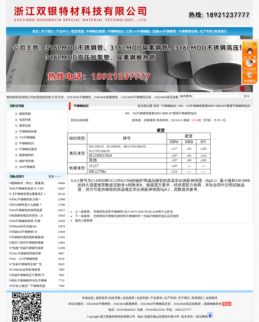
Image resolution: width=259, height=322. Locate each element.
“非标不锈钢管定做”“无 (26, 264)
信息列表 (25, 119)
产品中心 (62, 31)
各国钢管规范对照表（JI (27, 215)
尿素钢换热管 (212, 304)
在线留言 (212, 298)
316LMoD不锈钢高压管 (155, 304)
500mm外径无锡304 (24, 226)
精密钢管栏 (26, 155)
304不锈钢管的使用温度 (26, 210)
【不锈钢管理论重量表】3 (28, 194)
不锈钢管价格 (188, 31)
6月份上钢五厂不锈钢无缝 (28, 286)
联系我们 (220, 31)
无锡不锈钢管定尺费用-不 (28, 275)
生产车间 (206, 31)
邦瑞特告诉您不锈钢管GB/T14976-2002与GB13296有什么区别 (133, 211)
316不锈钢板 (27, 137)
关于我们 (47, 31)
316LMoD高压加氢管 (187, 304)
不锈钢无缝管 (95, 31)
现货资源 (77, 31)
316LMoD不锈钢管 (98, 304)
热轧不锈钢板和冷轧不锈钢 (29, 280)
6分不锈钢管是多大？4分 (27, 188)
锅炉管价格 (26, 161)
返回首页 (102, 298)
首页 (35, 31)
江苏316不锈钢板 (138, 31)
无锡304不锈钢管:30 (24, 232)
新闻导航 (25, 114)
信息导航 (115, 298)
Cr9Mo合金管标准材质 (26, 269)
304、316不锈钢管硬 (24, 259)
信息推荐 (128, 298)
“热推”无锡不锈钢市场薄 (27, 248)
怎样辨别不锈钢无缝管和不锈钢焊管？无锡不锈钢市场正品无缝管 (136, 216)
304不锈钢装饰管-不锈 (25, 221)
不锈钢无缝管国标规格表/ (27, 237)
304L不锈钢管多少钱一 (26, 199)
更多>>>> (54, 176)
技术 (184, 316)
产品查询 (156, 298)
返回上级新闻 (84, 220)
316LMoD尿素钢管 (125, 304)
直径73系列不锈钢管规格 (27, 242)
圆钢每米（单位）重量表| (27, 183)
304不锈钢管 (27, 167)
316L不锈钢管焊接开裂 (26, 253)
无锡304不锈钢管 (164, 31)
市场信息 (88, 298)
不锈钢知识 (116, 31)
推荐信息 (25, 125)
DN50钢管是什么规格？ (26, 204)
